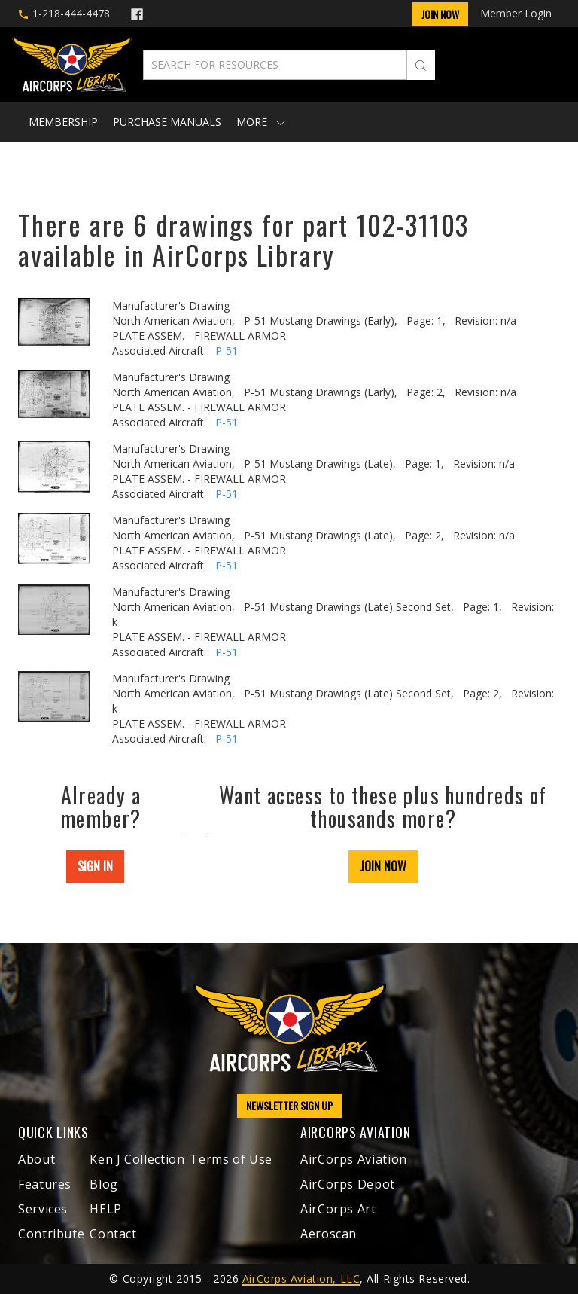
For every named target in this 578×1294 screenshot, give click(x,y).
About (36, 1159)
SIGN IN (95, 866)
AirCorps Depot (347, 1184)
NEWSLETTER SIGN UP (289, 1105)
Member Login (516, 13)
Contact (113, 1233)
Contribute (51, 1233)
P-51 (226, 350)
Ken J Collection (137, 1159)
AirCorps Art (338, 1209)
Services (43, 1209)
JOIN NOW (383, 866)
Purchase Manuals (167, 121)
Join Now (440, 14)
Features (44, 1184)
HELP (106, 1209)
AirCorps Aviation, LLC (301, 1278)
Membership (63, 121)
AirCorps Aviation (353, 1159)
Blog (104, 1184)
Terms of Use (231, 1159)
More (260, 121)
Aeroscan (328, 1233)
